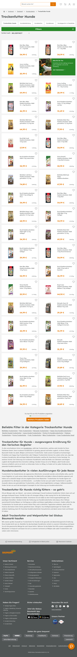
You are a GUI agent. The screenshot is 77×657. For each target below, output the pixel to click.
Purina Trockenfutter (19, 438)
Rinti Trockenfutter (25, 434)
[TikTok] (68, 608)
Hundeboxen (50, 26)
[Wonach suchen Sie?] (35, 6)
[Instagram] (56, 608)
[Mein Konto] (69, 6)
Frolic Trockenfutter (34, 438)
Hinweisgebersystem (51, 648)
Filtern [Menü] (54, 32)
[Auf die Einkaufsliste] (36, 45)
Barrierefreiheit (40, 648)
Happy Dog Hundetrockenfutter (60, 434)
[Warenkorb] (65, 6)
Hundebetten (38, 26)
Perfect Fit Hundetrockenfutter (53, 436)
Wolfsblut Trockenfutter (10, 434)
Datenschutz (32, 648)
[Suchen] (53, 6)
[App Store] (32, 619)
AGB (9, 648)
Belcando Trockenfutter (41, 434)
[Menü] (74, 6)
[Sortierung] (20, 36)
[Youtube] (64, 608)
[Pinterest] (60, 608)
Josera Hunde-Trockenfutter (32, 436)
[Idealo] (55, 624)
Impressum (24, 648)
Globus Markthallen (57, 612)
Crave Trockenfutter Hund (65, 438)
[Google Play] (44, 619)
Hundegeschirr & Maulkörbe (66, 26)
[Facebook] (53, 608)
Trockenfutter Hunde (9, 26)
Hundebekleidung (25, 26)
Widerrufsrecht (16, 648)
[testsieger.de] (61, 624)
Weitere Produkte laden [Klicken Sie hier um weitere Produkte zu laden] (38, 423)
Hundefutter (28, 451)
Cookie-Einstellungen (63, 648)
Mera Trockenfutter (49, 438)
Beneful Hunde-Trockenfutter (11, 436)
